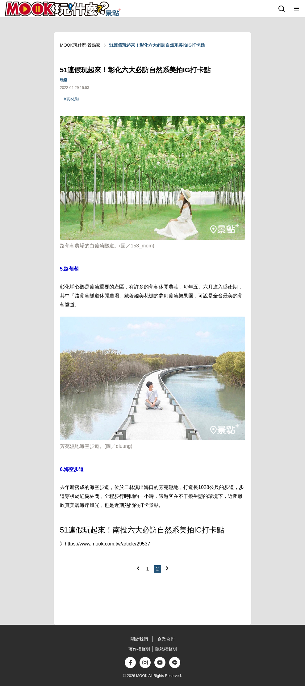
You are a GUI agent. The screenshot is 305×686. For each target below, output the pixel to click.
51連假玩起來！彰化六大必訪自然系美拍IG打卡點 (157, 45)
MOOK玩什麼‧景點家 (80, 45)
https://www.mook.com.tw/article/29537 (107, 543)
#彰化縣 (71, 98)
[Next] (167, 568)
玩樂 (63, 80)
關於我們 (139, 639)
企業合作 (166, 639)
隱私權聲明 (166, 648)
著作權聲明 (139, 648)
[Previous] (138, 568)
